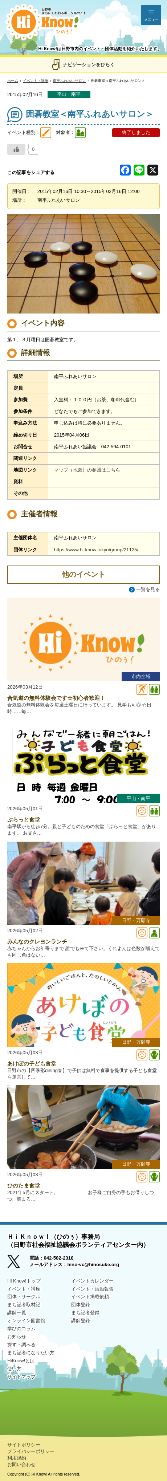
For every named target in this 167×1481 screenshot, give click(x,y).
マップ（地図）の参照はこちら (87, 470)
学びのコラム (21, 1328)
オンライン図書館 (26, 1320)
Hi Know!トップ (24, 1281)
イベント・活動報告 (92, 1289)
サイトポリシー (23, 1444)
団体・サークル (23, 1296)
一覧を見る (148, 589)
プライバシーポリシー (30, 1451)
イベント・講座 (35, 81)
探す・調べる (21, 1344)
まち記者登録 (85, 1312)
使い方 (14, 1368)
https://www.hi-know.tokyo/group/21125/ (96, 549)
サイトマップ (21, 1376)
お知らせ (16, 1336)
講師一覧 (16, 1312)
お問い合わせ (21, 1464)
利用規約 (16, 1458)
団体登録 (80, 1304)
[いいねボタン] (16, 149)
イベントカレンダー (92, 1281)
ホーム (12, 81)
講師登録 (80, 1320)
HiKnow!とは (20, 1360)
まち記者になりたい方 (30, 1352)
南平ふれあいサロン (69, 81)
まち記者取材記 (23, 1304)
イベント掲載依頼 (90, 1296)
